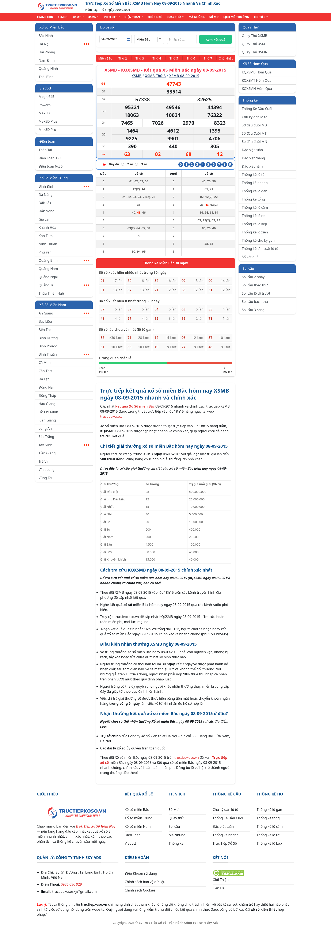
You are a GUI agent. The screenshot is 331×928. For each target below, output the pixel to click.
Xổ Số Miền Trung (53, 178)
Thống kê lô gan (254, 191)
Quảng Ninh (48, 68)
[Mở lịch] (128, 39)
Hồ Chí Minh (48, 412)
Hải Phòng (47, 52)
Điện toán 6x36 (50, 166)
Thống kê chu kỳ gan (258, 240)
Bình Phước (48, 346)
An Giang (64, 313)
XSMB (63, 17)
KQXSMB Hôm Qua (257, 72)
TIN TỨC (261, 17)
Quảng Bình (64, 260)
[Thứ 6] (190, 58)
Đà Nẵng (46, 194)
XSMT (78, 17)
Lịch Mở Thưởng (236, 17)
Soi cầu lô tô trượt (256, 293)
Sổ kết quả (250, 257)
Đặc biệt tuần (252, 150)
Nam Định (47, 60)
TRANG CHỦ (45, 17)
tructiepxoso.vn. (113, 416)
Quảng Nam (48, 268)
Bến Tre (45, 329)
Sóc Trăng (46, 436)
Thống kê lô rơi (254, 215)
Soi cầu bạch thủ (255, 301)
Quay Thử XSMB (254, 35)
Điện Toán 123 (50, 158)
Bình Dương (48, 338)
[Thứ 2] (124, 58)
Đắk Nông (46, 211)
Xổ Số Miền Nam (52, 304)
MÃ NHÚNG (197, 17)
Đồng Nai (46, 387)
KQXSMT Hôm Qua (256, 80)
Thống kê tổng (253, 199)
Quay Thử (251, 27)
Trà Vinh (45, 461)
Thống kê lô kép (254, 224)
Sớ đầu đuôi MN (254, 141)
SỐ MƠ (214, 17)
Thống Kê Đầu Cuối (257, 108)
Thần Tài (45, 150)
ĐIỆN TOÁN (133, 17)
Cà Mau (45, 362)
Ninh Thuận (48, 244)
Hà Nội (64, 44)
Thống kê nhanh (255, 182)
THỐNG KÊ (155, 17)
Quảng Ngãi (48, 277)
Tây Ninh (64, 445)
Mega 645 (46, 96)
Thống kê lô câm (255, 207)
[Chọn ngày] (115, 39)
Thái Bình (46, 77)
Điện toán (47, 141)
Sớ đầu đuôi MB (254, 125)
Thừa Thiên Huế (51, 293)
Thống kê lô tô (253, 174)
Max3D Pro (47, 129)
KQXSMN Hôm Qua (257, 88)
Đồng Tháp (47, 395)
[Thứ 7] (206, 58)
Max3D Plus (48, 121)
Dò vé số (107, 27)
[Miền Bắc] (106, 58)
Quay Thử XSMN (255, 52)
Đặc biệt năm (252, 166)
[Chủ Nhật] (224, 58)
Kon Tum (46, 235)
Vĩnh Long (46, 469)
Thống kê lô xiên (255, 232)
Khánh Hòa (47, 227)
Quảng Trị (64, 285)
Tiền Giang (47, 453)
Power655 (46, 105)
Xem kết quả (215, 39)
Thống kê (250, 100)
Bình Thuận (64, 354)
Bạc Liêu (45, 321)
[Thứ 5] (173, 58)
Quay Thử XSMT (254, 44)
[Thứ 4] (157, 58)
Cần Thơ (45, 370)
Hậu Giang (47, 403)
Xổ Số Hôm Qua (255, 63)
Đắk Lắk (45, 203)
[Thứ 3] (141, 58)
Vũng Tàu (46, 478)
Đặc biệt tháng (253, 158)
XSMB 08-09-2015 (184, 75)
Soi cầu (248, 268)
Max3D (44, 113)
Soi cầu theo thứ (255, 285)
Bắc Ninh (46, 35)
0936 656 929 (71, 884)
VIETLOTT (112, 17)
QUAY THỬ (175, 17)
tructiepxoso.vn (186, 757)
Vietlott (45, 88)
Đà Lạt (44, 379)
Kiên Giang (47, 420)
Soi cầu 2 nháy (253, 277)
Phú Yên (45, 252)
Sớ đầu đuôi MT (254, 133)
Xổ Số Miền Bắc (51, 27)
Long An (45, 428)
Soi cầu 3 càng (253, 310)
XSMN (93, 17)
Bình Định (64, 186)
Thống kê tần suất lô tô (260, 248)
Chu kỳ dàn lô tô (254, 117)
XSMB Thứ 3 (155, 75)
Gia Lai (44, 219)
